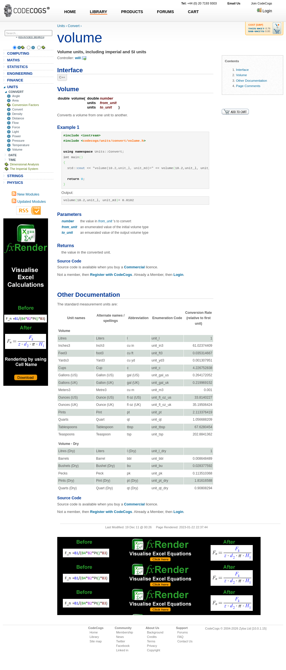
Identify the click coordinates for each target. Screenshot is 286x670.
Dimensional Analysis (24, 164)
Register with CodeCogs (111, 275)
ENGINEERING (19, 73)
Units (61, 26)
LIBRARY (98, 11)
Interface (242, 69)
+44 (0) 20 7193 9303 (199, 3)
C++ (62, 77)
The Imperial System (24, 168)
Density (17, 113)
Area (15, 100)
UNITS (12, 87)
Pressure (18, 140)
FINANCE (15, 80)
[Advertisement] (25, 302)
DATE (12, 155)
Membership (124, 632)
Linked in (122, 650)
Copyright (153, 650)
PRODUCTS (132, 11)
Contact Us (184, 641)
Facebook (123, 645)
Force (16, 127)
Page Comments (248, 86)
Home (94, 632)
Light (15, 131)
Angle (16, 96)
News (120, 636)
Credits (152, 636)
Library (94, 636)
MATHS (13, 60)
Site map (96, 641)
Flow (15, 122)
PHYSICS (15, 182)
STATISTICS (17, 67)
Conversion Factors (25, 105)
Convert (17, 109)
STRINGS (15, 176)
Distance (18, 118)
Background (155, 632)
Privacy (152, 645)
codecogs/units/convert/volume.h (113, 141)
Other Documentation (251, 80)
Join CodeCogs (261, 3)
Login (264, 11)
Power (16, 136)
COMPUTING (18, 53)
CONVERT (15, 91)
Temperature (20, 145)
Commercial (134, 267)
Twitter (120, 641)
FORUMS (165, 11)
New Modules (25, 194)
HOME (70, 11)
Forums (182, 632)
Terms (151, 641)
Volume (17, 149)
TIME (12, 160)
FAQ (180, 636)
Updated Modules (29, 201)
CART (193, 11)
